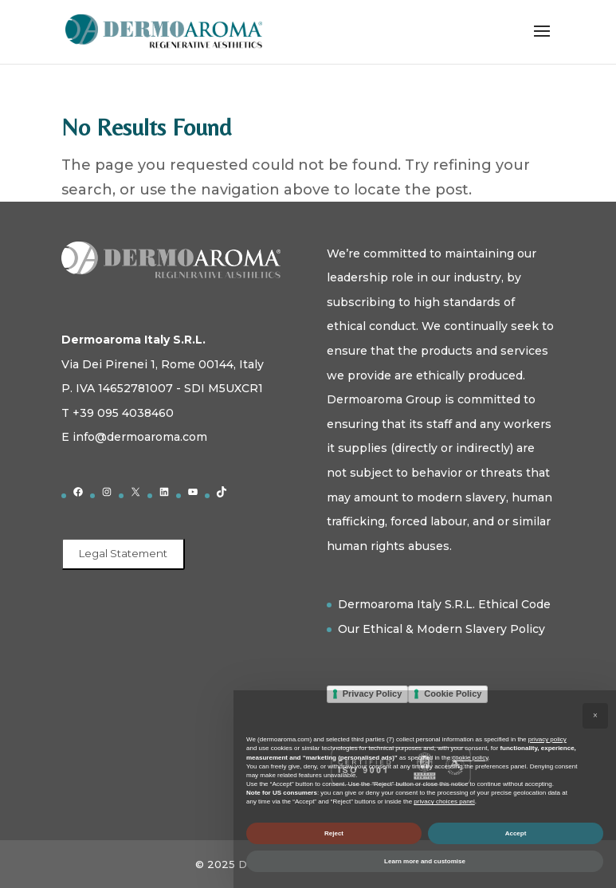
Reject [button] (333, 833)
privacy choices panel (444, 801)
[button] (595, 716)
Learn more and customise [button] (424, 861)
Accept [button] (516, 833)
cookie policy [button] (470, 757)
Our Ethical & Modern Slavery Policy (441, 629)
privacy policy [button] (547, 739)
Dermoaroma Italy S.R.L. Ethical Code (444, 604)
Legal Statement (123, 553)
